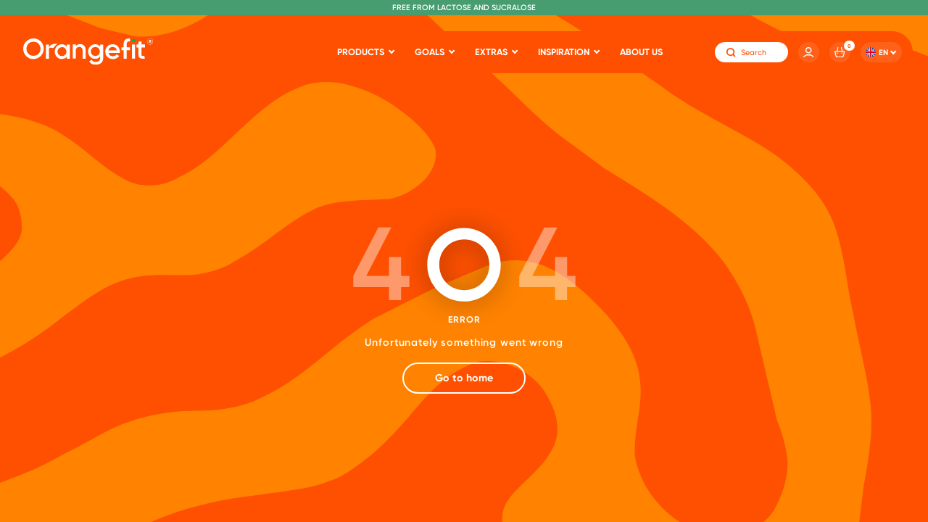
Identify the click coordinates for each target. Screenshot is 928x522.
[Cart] (839, 52)
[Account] (808, 52)
